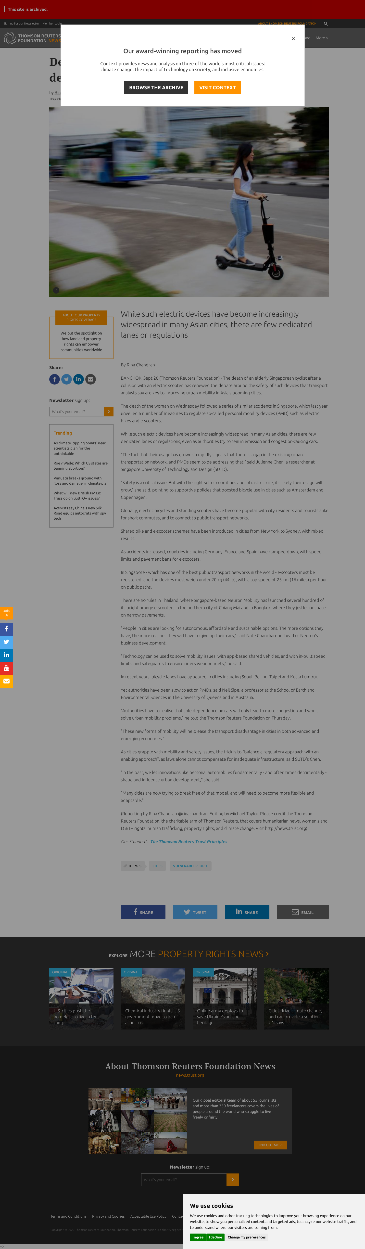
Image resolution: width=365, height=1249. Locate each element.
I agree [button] (197, 1237)
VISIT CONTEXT (217, 87)
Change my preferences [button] (247, 1237)
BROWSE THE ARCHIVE (156, 87)
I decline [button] (215, 1237)
